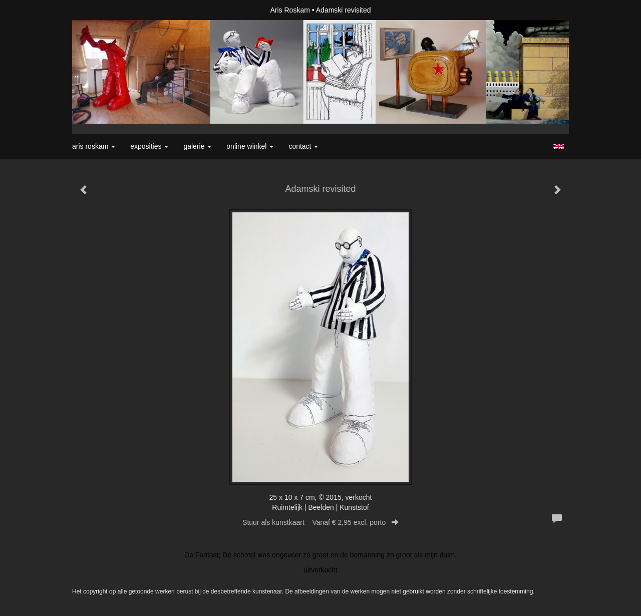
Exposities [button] (149, 146)
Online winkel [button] (249, 146)
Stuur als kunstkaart (320, 522)
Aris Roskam (290, 10)
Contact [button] (303, 146)
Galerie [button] (197, 146)
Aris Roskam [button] (93, 146)
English (558, 147)
